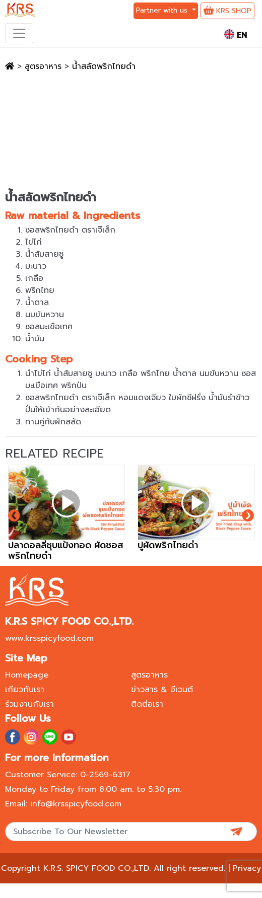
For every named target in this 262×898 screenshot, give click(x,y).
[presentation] (14, 516)
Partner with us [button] (163, 10)
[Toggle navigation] (19, 33)
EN (235, 35)
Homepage (26, 675)
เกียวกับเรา (24, 690)
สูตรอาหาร (149, 675)
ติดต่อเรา (147, 704)
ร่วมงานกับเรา (29, 704)
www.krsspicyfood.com (49, 638)
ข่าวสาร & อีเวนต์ (162, 690)
